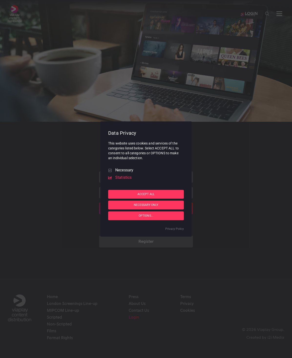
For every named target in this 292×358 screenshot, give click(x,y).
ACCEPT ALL (146, 194)
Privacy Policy (174, 229)
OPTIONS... (146, 215)
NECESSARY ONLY (146, 205)
